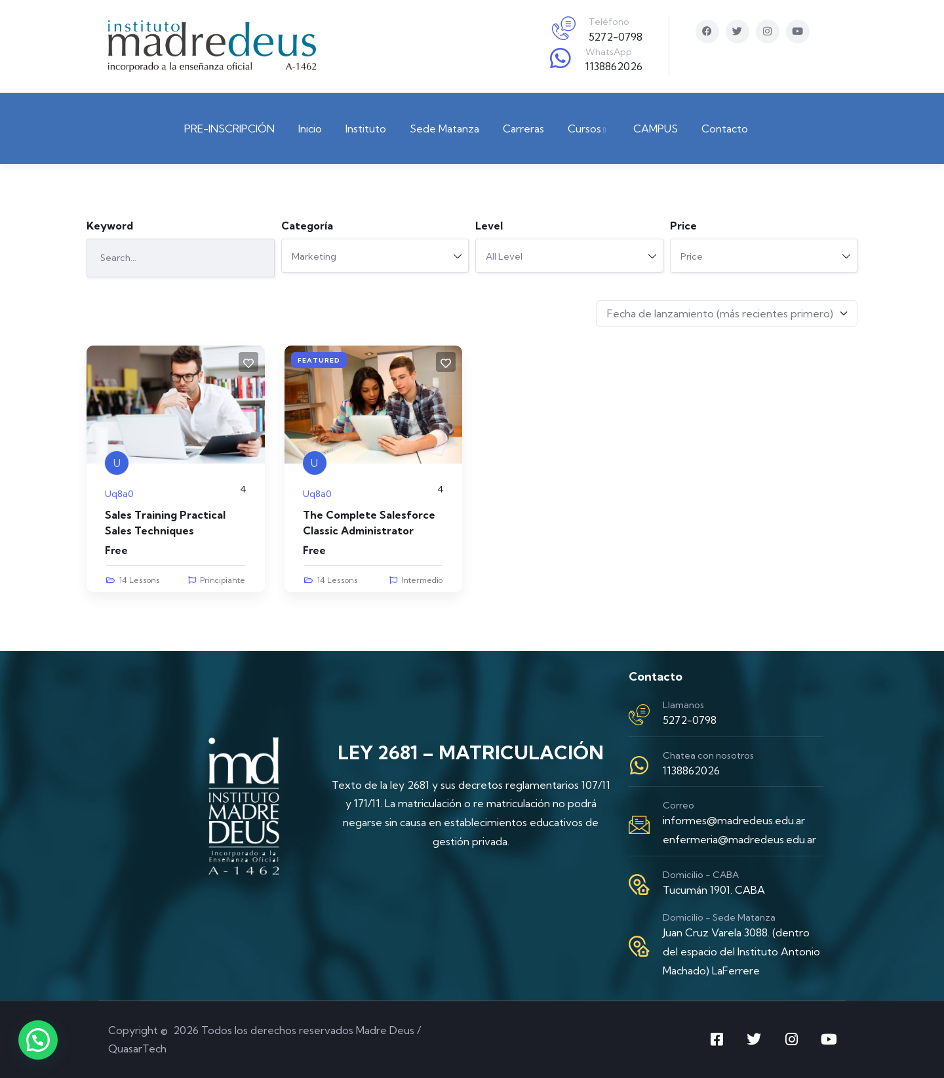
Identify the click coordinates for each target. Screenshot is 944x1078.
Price (683, 225)
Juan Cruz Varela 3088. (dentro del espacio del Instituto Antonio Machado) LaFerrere (741, 951)
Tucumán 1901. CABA (714, 889)
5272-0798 (615, 36)
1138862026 (613, 66)
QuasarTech (137, 1048)
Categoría (307, 225)
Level (489, 225)
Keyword (110, 225)
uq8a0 (119, 494)
